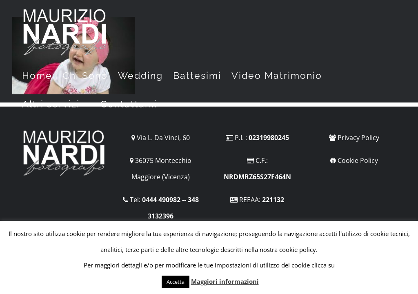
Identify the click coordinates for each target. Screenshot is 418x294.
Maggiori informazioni (225, 281)
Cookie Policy (358, 160)
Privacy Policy (358, 137)
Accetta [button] (176, 281)
